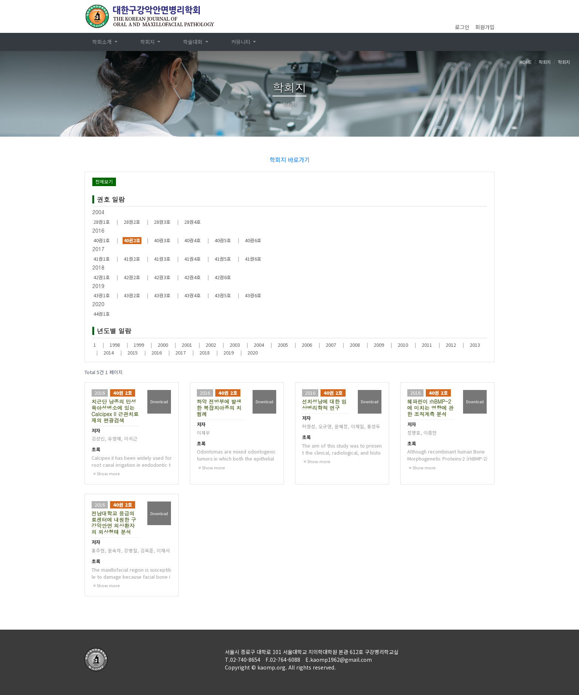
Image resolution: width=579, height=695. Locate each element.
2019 (228, 352)
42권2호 (132, 277)
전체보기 (104, 181)
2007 (331, 345)
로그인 (462, 27)
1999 (139, 345)
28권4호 (192, 222)
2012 (451, 345)
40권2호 (132, 240)
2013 (475, 345)
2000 (163, 345)
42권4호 (192, 277)
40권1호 (101, 240)
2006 (307, 345)
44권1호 (101, 314)
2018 (204, 352)
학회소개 (102, 41)
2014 (108, 352)
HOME (526, 62)
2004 (259, 345)
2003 (235, 345)
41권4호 (192, 259)
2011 (427, 345)
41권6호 (253, 259)
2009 (379, 345)
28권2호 (132, 222)
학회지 (148, 41)
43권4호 (192, 295)
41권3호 (162, 259)
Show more (106, 473)
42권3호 (162, 277)
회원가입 (484, 27)
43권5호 (223, 295)
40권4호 (192, 240)
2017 (180, 352)
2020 (252, 352)
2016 (156, 352)
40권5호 (223, 240)
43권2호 (132, 295)
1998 (115, 345)
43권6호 (253, 295)
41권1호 (101, 259)
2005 (283, 345)
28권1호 (101, 222)
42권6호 (223, 277)
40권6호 (253, 240)
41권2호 (132, 259)
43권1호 (101, 295)
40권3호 (162, 240)
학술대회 (193, 41)
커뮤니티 (241, 41)
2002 (211, 345)
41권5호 (223, 259)
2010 (403, 345)
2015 (132, 352)
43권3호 (162, 295)
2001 (187, 345)
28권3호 (162, 222)
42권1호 (101, 277)
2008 (355, 345)
